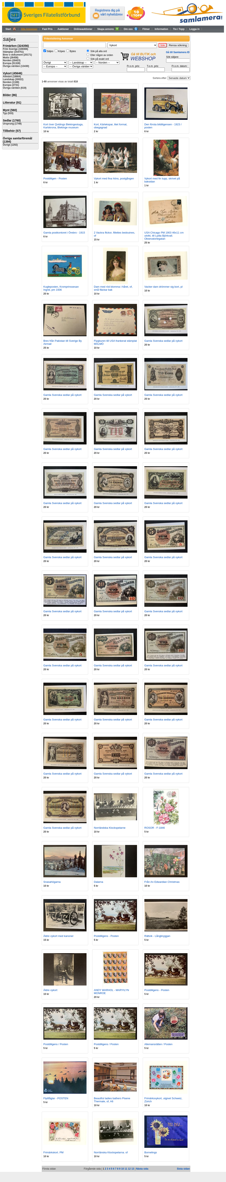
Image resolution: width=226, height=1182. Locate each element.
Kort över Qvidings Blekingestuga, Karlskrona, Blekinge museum (63, 126)
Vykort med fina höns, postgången (114, 178)
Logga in (194, 29)
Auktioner (63, 29)
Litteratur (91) (12, 102)
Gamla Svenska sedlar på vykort (163, 340)
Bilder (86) (10, 95)
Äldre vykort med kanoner (58, 936)
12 (129, 1168)
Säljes (50, 51)
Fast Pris (47, 29)
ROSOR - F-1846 (154, 827)
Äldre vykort (50, 990)
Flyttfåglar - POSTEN (55, 1098)
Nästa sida (142, 1168)
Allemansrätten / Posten (158, 1044)
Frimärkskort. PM (53, 1152)
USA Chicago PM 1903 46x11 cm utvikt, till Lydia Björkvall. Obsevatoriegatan (164, 235)
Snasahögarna (52, 881)
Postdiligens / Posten (55, 1044)
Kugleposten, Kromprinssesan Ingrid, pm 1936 (61, 288)
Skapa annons (108, 29)
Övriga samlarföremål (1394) (17, 140)
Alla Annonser (29, 29)
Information (161, 29)
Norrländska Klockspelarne (109, 827)
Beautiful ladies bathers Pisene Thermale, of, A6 (112, 1100)
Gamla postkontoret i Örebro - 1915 (64, 232)
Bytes (73, 51)
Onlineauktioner (83, 29)
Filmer (146, 29)
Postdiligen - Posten (55, 178)
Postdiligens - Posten (106, 936)
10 (122, 1168)
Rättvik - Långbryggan (157, 936)
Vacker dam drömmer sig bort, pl (163, 286)
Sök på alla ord (98, 51)
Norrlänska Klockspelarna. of (111, 1152)
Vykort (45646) (12, 73)
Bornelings (150, 1152)
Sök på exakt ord (99, 59)
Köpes (61, 51)
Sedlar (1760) (12, 120)
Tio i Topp (178, 29)
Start (10, 29)
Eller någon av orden (101, 55)
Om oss (130, 29)
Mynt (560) (10, 110)
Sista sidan (183, 1168)
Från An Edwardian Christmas (162, 881)
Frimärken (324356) (16, 45)
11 (126, 1168)
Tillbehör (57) (12, 130)
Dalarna (98, 881)
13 (132, 1168)
